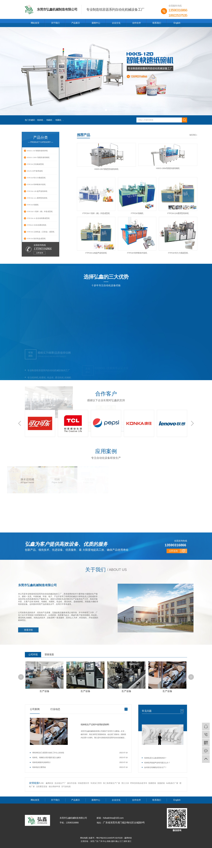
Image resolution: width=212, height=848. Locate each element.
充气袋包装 (66, 786)
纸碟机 (58, 120)
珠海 (109, 841)
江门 (121, 841)
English (177, 23)
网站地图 (84, 838)
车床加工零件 (96, 783)
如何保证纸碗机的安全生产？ (155, 767)
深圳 (126, 841)
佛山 (117, 841)
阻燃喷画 (152, 783)
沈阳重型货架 (41, 786)
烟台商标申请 (54, 786)
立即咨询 (12, 253)
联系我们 (157, 23)
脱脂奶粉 (161, 783)
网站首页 (35, 23)
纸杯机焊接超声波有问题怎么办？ (157, 762)
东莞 (92, 841)
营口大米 (125, 783)
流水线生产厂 (60, 783)
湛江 (129, 841)
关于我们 (55, 23)
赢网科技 (49, 783)
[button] (102, 110)
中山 (105, 841)
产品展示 (75, 23)
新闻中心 (96, 23)
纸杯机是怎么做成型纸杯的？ (155, 758)
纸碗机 (49, 120)
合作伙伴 (136, 23)
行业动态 (55, 709)
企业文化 (116, 23)
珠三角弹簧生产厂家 (111, 783)
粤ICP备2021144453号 (105, 838)
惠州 (113, 841)
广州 (101, 841)
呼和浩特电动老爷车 (138, 783)
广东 (97, 841)
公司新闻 (35, 709)
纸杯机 (40, 120)
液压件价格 (72, 783)
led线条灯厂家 (172, 783)
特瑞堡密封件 (83, 783)
